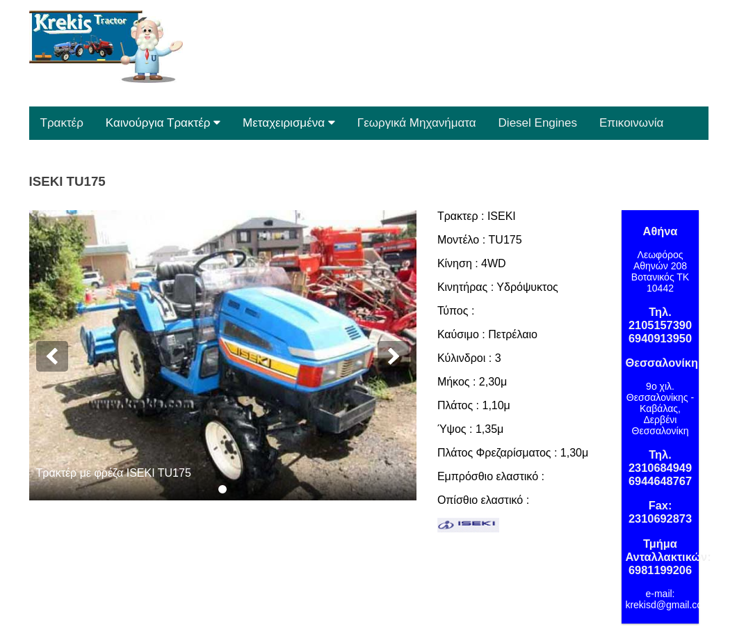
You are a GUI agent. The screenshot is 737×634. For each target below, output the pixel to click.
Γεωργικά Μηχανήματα (416, 122)
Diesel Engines (538, 122)
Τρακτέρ (61, 122)
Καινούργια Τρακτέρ (163, 122)
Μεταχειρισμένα (289, 122)
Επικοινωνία (631, 122)
